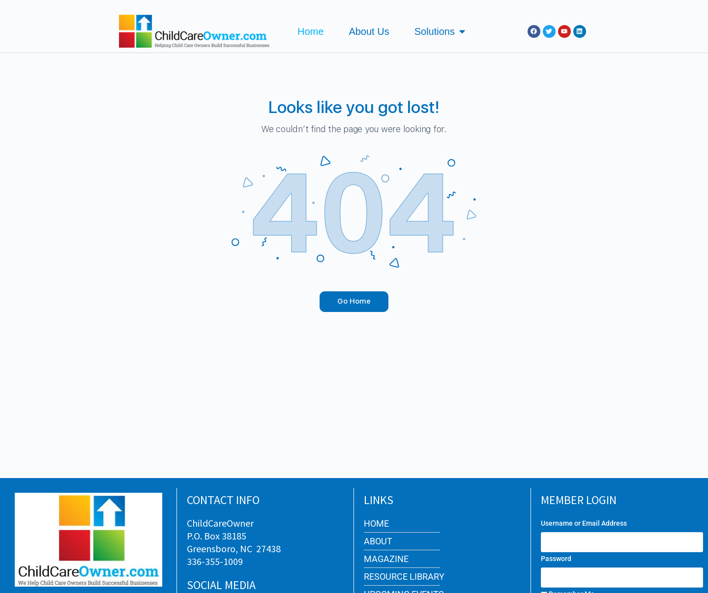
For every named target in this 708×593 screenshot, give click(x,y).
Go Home (354, 301)
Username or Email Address (584, 523)
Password (556, 559)
